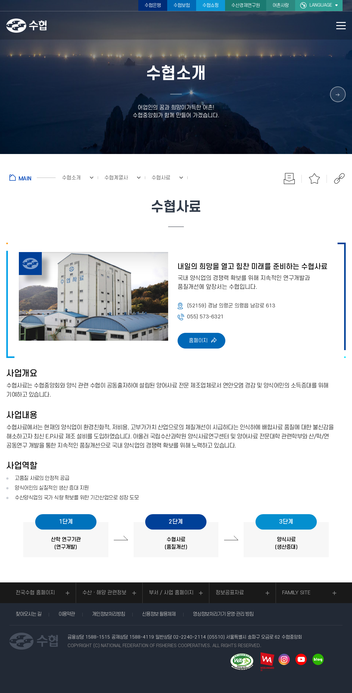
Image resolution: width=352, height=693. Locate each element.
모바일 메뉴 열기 (341, 25)
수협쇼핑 (210, 5)
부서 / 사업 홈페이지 (171, 593)
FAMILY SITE (296, 593)
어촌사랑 (280, 5)
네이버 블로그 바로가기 (318, 659)
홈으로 (32, 177)
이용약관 (66, 614)
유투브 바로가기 (301, 659)
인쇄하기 (289, 178)
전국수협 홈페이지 (35, 593)
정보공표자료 (230, 593)
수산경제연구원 (245, 5)
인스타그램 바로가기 (284, 659)
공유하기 (339, 178)
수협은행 (153, 5)
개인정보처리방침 (108, 614)
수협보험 (181, 5)
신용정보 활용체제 (159, 614)
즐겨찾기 (314, 178)
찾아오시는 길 (28, 614)
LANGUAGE (321, 5)
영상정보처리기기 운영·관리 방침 (223, 614)
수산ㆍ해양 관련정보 (104, 593)
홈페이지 (198, 341)
